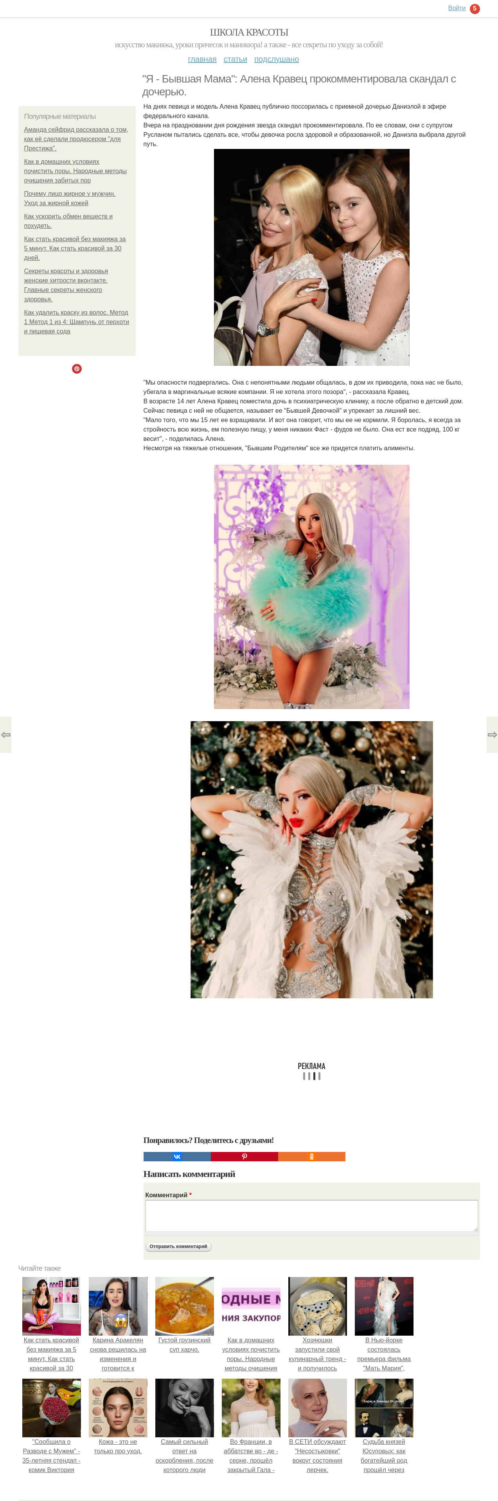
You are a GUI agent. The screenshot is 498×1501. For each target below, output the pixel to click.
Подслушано (276, 59)
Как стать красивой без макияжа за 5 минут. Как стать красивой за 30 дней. (75, 248)
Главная (202, 59)
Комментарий (169, 1195)
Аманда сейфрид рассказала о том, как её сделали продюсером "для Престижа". (76, 139)
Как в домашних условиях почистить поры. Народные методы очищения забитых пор (75, 171)
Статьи (235, 59)
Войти (457, 8)
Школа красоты (249, 32)
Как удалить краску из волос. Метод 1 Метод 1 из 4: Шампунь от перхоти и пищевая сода (76, 322)
